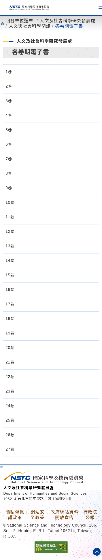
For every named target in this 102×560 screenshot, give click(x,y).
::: (7, 51)
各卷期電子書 (69, 26)
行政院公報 (90, 515)
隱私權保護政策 (15, 515)
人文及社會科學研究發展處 (67, 20)
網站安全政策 (37, 515)
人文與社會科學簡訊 (30, 26)
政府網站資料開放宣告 (64, 515)
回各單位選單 (19, 20)
